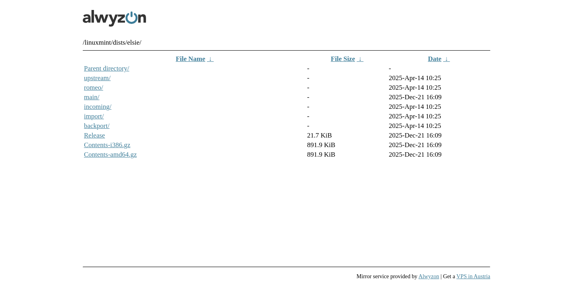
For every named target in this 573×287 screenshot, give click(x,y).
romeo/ (93, 87)
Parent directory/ (106, 68)
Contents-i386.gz (107, 145)
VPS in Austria (473, 276)
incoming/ (97, 106)
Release (94, 135)
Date (434, 59)
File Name (190, 59)
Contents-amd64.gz (110, 154)
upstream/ (97, 78)
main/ (91, 97)
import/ (94, 116)
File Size (343, 59)
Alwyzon (429, 276)
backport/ (96, 126)
